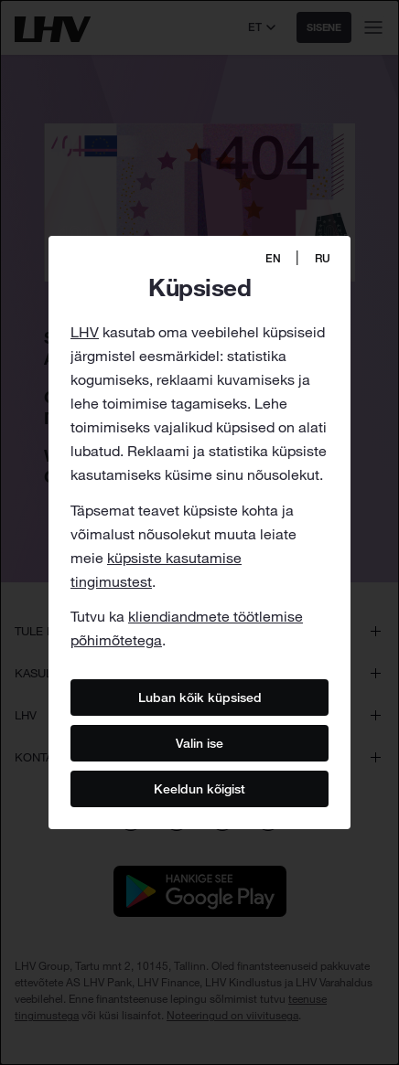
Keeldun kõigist (199, 789)
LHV (84, 332)
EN (273, 258)
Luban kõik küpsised (200, 697)
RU (322, 258)
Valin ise (199, 743)
